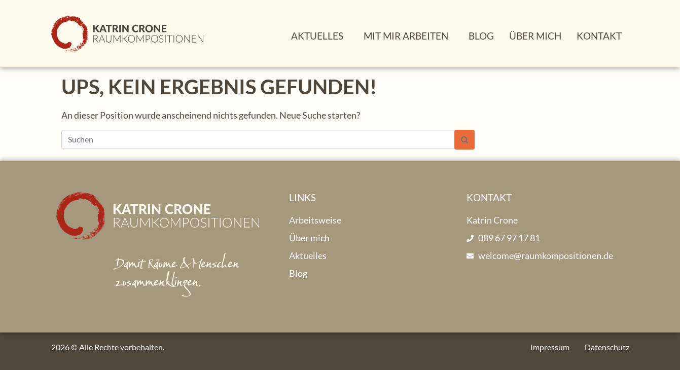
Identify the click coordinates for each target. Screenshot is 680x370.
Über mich (535, 36)
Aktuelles (317, 36)
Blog (481, 36)
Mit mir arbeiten (406, 36)
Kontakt (599, 36)
